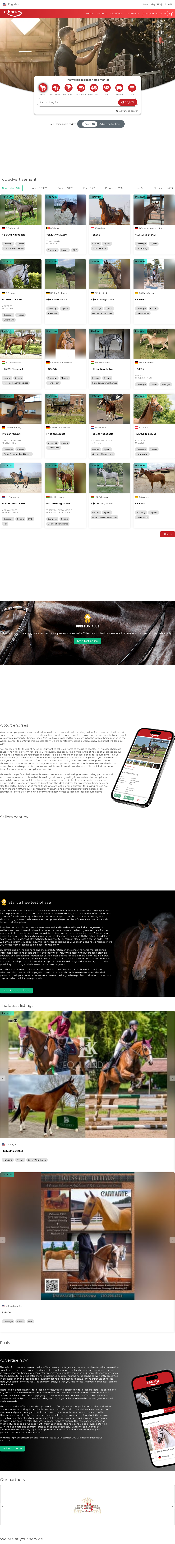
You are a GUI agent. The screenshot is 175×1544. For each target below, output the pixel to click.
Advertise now (12, 1448)
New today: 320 (152, 4)
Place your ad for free (155, 13)
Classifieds (116, 13)
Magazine (102, 13)
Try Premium (132, 13)
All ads (167, 534)
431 (52, 123)
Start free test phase (16, 990)
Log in (171, 14)
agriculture (94, 87)
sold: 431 (167, 4)
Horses (89, 13)
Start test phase (87, 640)
